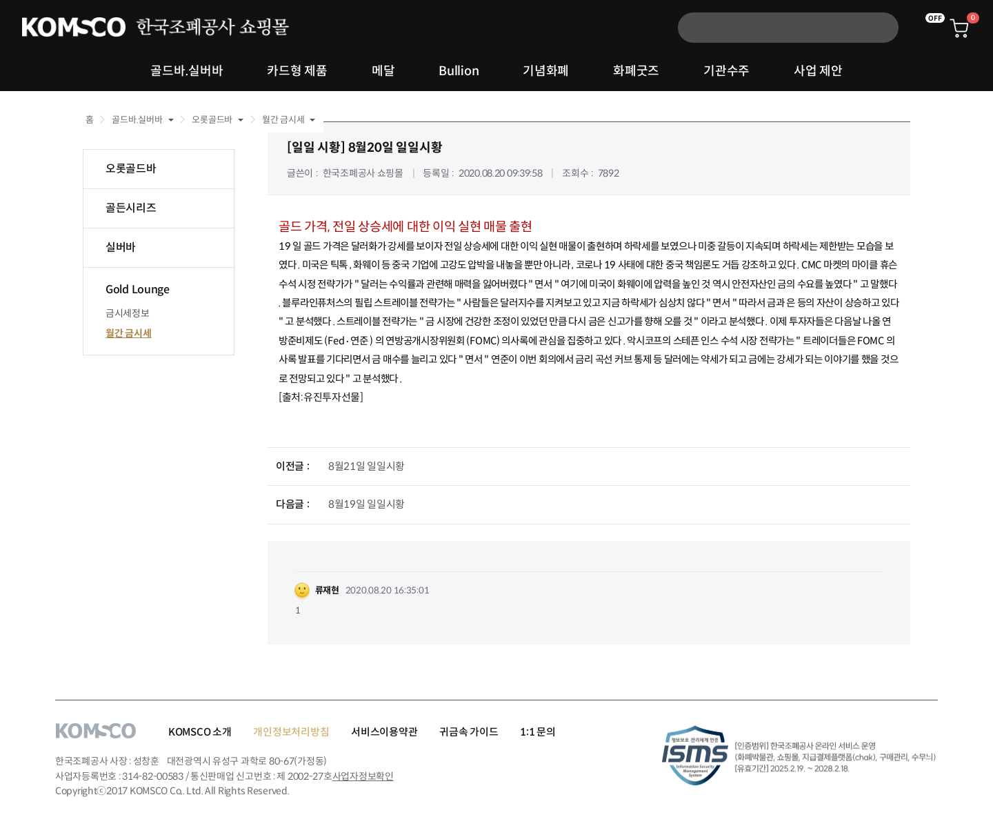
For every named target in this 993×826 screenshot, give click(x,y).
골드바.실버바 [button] (137, 120)
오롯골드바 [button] (212, 120)
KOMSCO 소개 (199, 731)
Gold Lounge (138, 289)
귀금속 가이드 (468, 731)
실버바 (121, 247)
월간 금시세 (128, 333)
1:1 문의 (537, 731)
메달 (383, 71)
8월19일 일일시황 (366, 504)
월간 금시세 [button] (283, 120)
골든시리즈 (131, 208)
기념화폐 (546, 71)
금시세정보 (128, 313)
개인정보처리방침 (291, 731)
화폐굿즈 (636, 71)
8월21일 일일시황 (366, 466)
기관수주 (726, 71)
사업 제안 (818, 71)
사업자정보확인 (363, 776)
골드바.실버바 (186, 71)
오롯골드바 (131, 168)
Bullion (459, 71)
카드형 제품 (297, 71)
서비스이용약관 (384, 731)
